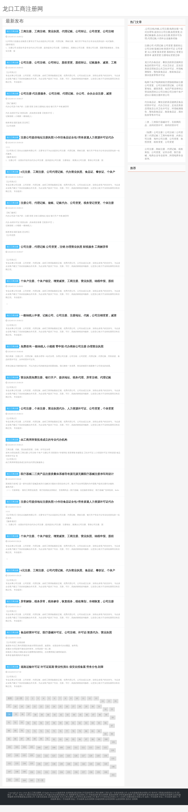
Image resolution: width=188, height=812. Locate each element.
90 (41, 746)
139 (61, 772)
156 (76, 780)
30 (93, 714)
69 (15, 738)
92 (54, 747)
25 (60, 714)
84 (112, 741)
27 (73, 714)
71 (28, 739)
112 (83, 755)
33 (112, 717)
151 (39, 780)
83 (105, 741)
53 (22, 730)
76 (60, 739)
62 (80, 731)
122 (46, 763)
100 (106, 747)
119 (24, 763)
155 (68, 780)
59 (60, 731)
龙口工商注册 (13, 31)
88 (28, 746)
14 (103, 709)
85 (9, 746)
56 (41, 731)
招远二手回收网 (77, 806)
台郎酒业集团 (53, 804)
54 (28, 731)
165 (31, 788)
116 (112, 758)
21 (35, 714)
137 (46, 772)
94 (67, 747)
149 (24, 779)
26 (67, 714)
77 (67, 739)
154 (61, 780)
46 (87, 722)
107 (46, 755)
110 (68, 755)
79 (80, 739)
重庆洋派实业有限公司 (36, 802)
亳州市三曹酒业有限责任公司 (164, 800)
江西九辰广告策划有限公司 (115, 800)
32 (105, 717)
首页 (10, 706)
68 (9, 738)
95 (73, 747)
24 (54, 714)
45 (80, 722)
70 (22, 738)
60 (67, 731)
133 (16, 771)
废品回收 (78, 800)
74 (47, 739)
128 (90, 763)
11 (83, 706)
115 (105, 755)
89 (35, 746)
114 (97, 755)
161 (113, 782)
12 (90, 706)
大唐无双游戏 (41, 804)
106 (39, 755)
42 (61, 722)
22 (41, 714)
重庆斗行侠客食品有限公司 (107, 804)
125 (68, 763)
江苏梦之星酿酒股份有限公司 (131, 804)
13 (96, 706)
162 (9, 787)
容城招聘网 (100, 806)
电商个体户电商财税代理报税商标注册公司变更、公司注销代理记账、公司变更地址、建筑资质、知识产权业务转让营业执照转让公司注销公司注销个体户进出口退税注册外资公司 (164, 88)
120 (31, 763)
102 (9, 755)
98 (93, 747)
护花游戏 (86, 800)
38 (35, 722)
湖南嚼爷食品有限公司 (78, 802)
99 (99, 747)
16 (115, 709)
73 (41, 739)
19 (22, 714)
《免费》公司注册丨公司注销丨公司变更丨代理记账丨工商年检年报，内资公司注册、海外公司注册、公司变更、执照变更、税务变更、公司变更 (164, 137)
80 (86, 739)
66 (105, 731)
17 (9, 714)
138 (53, 772)
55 (35, 731)
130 (105, 763)
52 (15, 730)
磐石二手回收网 (63, 806)
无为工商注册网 (66, 804)
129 (98, 763)
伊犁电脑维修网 (125, 802)
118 (16, 763)
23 (47, 714)
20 (28, 714)
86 (15, 746)
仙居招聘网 (120, 806)
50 (113, 725)
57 (47, 731)
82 (99, 739)
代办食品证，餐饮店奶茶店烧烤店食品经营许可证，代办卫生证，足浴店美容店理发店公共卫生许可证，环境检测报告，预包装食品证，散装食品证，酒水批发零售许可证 (164, 108)
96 (80, 747)
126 (75, 763)
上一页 (19, 706)
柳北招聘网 (103, 802)
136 (39, 772)
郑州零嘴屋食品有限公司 (24, 804)
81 (93, 739)
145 (105, 772)
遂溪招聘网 (113, 802)
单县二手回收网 (165, 804)
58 (54, 731)
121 (38, 763)
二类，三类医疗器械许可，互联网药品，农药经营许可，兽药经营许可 (163, 124)
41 (55, 722)
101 (113, 750)
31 (99, 714)
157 (83, 780)
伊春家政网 (93, 802)
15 (109, 709)
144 (98, 772)
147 (9, 779)
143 (90, 772)
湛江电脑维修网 (139, 802)
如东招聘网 (90, 806)
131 (112, 766)
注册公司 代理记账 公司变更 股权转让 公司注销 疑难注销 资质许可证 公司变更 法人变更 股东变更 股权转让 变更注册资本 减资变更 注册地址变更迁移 (164, 50)
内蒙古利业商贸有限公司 (57, 802)
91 (47, 746)
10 (77, 706)
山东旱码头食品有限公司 (84, 804)
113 (90, 755)
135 (31, 771)
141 (76, 772)
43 (67, 722)
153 (53, 780)
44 (74, 722)
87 (22, 746)
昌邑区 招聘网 (131, 806)
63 (86, 731)
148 (16, 779)
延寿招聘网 (110, 806)
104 (24, 755)
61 (73, 731)
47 (93, 722)
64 (93, 731)
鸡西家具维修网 (166, 802)
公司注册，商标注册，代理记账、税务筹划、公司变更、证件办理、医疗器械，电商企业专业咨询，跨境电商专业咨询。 (164, 154)
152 (46, 780)
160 (105, 780)
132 (9, 771)
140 (68, 772)
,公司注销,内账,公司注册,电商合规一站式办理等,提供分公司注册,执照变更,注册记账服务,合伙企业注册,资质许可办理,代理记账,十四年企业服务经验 (164, 34)
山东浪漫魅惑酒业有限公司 (139, 800)
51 (9, 730)
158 (90, 780)
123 (53, 763)
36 (22, 722)
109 (61, 755)
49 (106, 722)
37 (29, 722)
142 (83, 772)
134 (24, 771)
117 (9, 763)
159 (98, 780)
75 (54, 739)
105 (31, 755)
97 (86, 747)
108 (53, 755)
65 (99, 731)
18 (15, 714)
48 (100, 722)
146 (113, 774)
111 (76, 755)
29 (86, 714)
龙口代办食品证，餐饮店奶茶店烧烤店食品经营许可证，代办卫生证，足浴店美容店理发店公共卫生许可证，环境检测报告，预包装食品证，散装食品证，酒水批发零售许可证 (164, 68)
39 (42, 722)
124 (61, 763)
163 (16, 787)
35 (16, 722)
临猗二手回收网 (151, 804)
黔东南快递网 (153, 802)
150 (31, 780)
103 (16, 755)
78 (73, 739)
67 (112, 733)
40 (48, 722)
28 (80, 714)
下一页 (40, 788)
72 (35, 739)
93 (60, 747)
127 (83, 763)
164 (24, 788)
